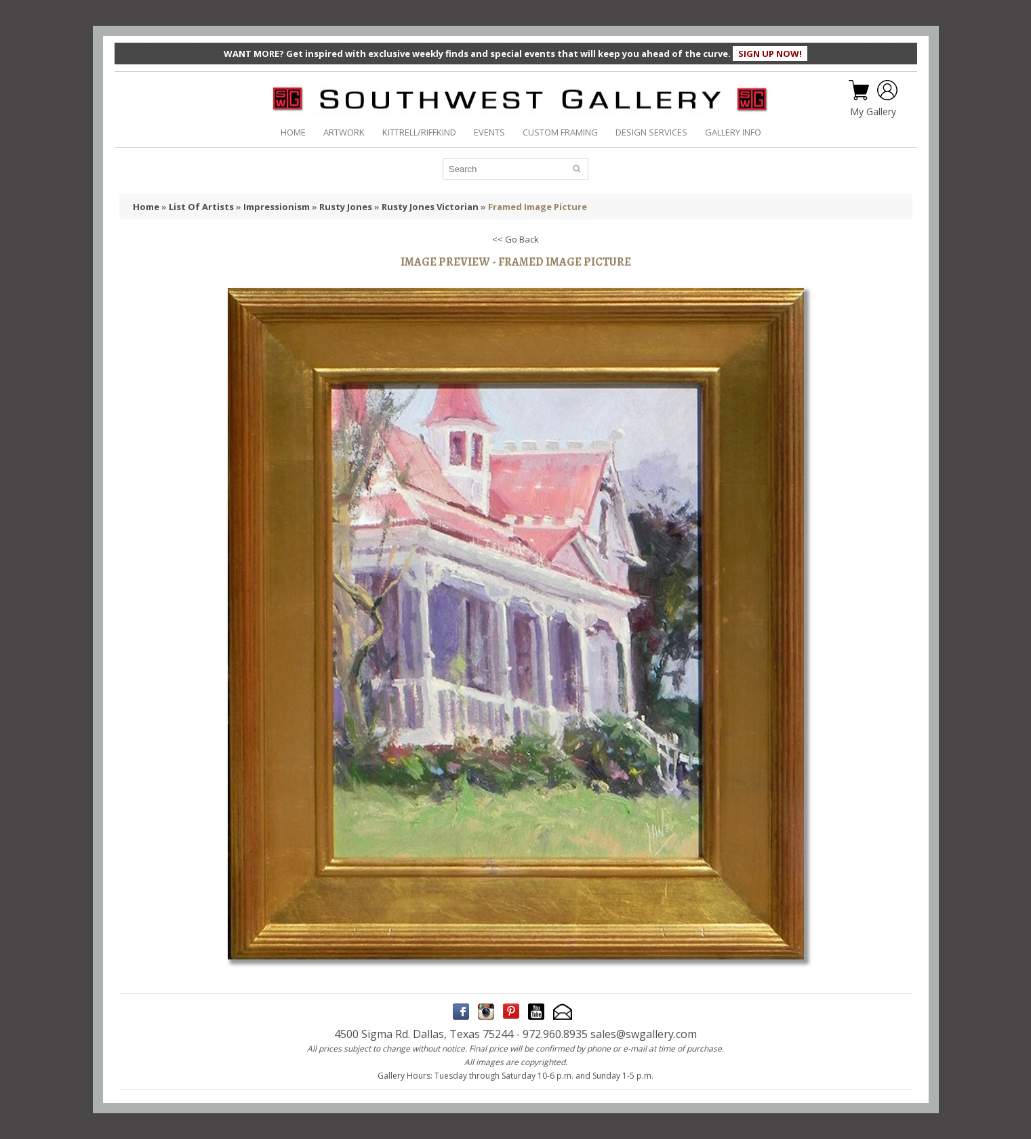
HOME (293, 132)
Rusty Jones (345, 207)
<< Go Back (515, 239)
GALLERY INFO (733, 132)
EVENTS (489, 132)
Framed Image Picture (537, 207)
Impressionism (276, 207)
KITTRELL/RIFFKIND (419, 132)
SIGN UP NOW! (770, 53)
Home (146, 207)
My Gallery (873, 112)
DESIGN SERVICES (651, 132)
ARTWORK (344, 132)
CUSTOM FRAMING (560, 132)
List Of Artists (201, 207)
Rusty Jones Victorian (430, 207)
